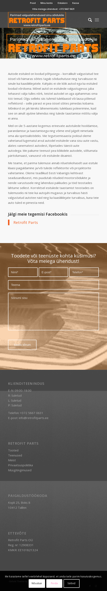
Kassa (75, 2)
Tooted (13, 450)
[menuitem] (33, 3)
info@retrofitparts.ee (33, 418)
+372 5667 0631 (67, 8)
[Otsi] (88, 20)
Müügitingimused (19, 470)
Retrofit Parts (25, 222)
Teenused (15, 455)
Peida (54, 583)
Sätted (72, 583)
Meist (12, 460)
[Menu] (97, 20)
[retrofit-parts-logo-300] (44, 20)
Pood (33, 2)
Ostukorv (63, 2)
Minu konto (46, 2)
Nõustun (37, 583)
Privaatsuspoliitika (20, 465)
